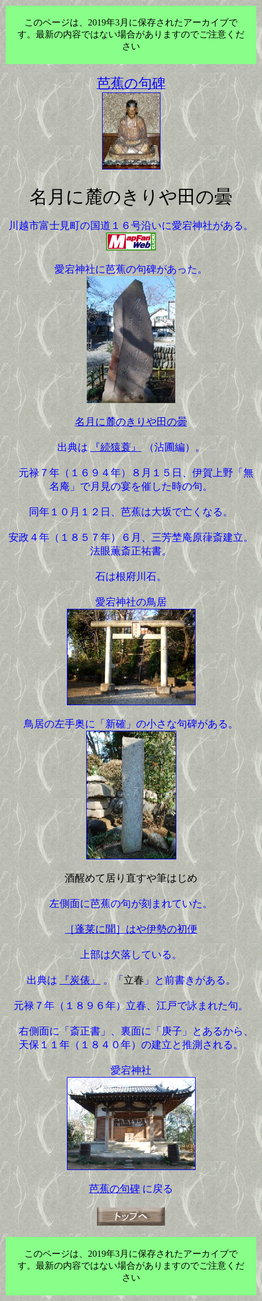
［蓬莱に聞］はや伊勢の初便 (131, 929)
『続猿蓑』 (115, 447)
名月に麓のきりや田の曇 (131, 421)
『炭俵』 (80, 980)
